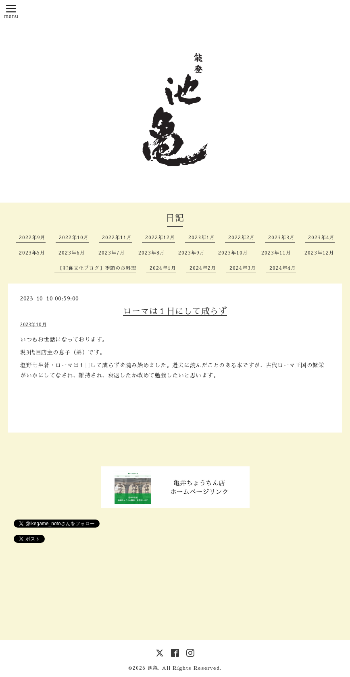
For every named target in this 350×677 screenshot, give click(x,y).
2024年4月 (282, 268)
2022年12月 (160, 237)
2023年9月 (191, 253)
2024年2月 (203, 268)
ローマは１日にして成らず (175, 311)
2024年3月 (242, 268)
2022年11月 (117, 237)
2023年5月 (32, 253)
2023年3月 (281, 237)
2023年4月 (321, 237)
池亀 (153, 668)
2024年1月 (163, 268)
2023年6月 (71, 253)
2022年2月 (241, 237)
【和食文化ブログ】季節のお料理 (97, 268)
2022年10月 (74, 237)
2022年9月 (32, 237)
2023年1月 (201, 237)
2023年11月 (276, 253)
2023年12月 (319, 253)
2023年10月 (233, 253)
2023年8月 (151, 253)
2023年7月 (111, 253)
